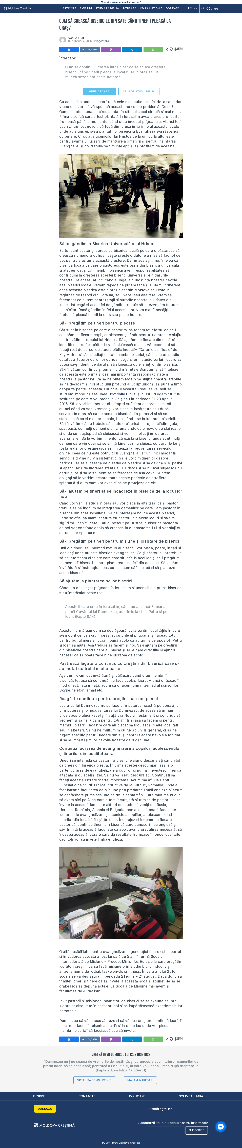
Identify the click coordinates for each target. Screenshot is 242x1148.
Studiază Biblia (107, 8)
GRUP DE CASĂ (99, 91)
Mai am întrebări (140, 1080)
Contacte (86, 1096)
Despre (39, 1096)
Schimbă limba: (194, 1096)
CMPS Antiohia (151, 8)
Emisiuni (86, 8)
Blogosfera (101, 41)
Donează (173, 8)
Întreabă (130, 8)
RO (192, 8)
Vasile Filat (76, 38)
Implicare (137, 1096)
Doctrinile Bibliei (122, 394)
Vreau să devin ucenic (94, 1080)
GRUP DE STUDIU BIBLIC (139, 91)
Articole (69, 8)
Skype (64, 690)
